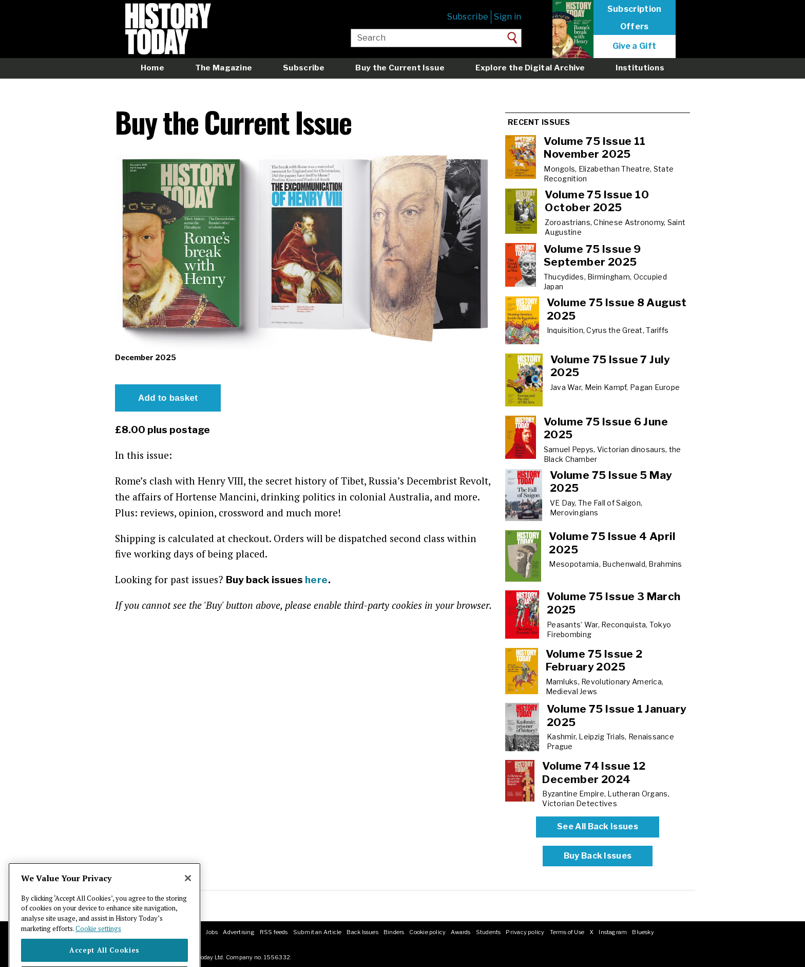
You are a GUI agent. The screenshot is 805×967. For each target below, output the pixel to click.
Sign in (507, 17)
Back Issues (362, 932)
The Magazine (224, 67)
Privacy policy (525, 932)
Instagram (613, 932)
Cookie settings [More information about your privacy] (98, 952)
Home (152, 67)
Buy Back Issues (598, 856)
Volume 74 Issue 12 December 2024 (594, 772)
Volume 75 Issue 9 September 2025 (592, 256)
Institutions (640, 67)
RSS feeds (274, 932)
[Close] (188, 901)
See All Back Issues (597, 826)
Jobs (212, 932)
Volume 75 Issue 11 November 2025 (595, 148)
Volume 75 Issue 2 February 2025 (594, 660)
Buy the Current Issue (399, 67)
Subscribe (467, 17)
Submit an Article (317, 932)
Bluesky (643, 932)
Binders (394, 932)
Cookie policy (427, 932)
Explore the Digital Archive (530, 67)
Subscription (634, 9)
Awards (460, 932)
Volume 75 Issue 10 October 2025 (597, 201)
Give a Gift (634, 46)
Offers (634, 26)
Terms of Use (567, 932)
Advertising (238, 932)
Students (488, 932)
